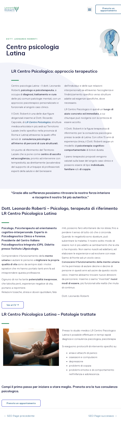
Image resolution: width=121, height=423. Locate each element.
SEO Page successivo (102, 416)
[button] (89, 9)
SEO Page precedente (19, 416)
